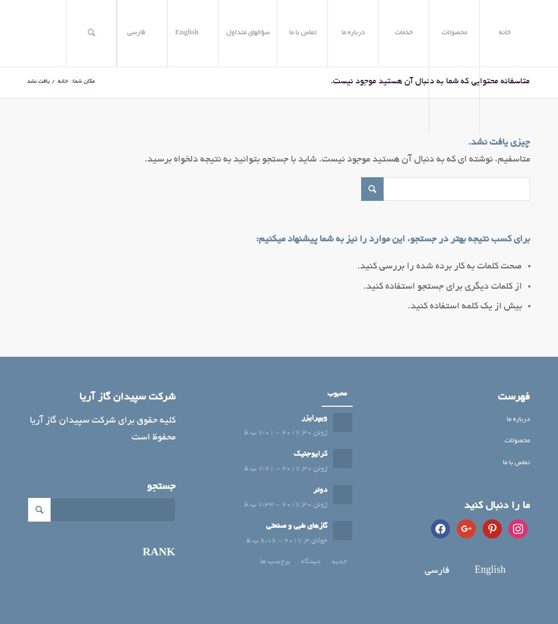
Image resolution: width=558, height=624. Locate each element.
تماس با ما (516, 462)
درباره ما (518, 419)
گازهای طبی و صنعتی (296, 526)
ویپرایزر (314, 418)
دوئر (320, 490)
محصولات (517, 441)
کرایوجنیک (310, 454)
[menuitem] (504, 33)
